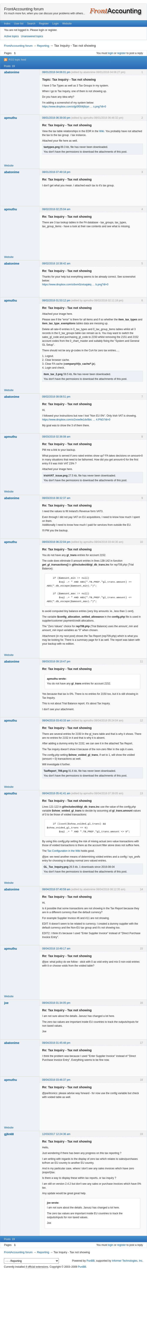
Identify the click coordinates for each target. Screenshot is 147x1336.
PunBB (90, 1260)
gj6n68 (9, 1134)
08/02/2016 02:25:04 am (56, 209)
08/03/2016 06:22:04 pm (56, 541)
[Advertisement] (73, 1302)
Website (67, 23)
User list (18, 23)
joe (6, 1003)
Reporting (43, 45)
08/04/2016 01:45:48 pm (56, 1042)
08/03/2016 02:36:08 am (56, 436)
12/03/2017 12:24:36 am (56, 1134)
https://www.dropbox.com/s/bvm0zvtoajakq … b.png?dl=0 (75, 284)
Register (44, 23)
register (121, 53)
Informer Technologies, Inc (127, 1260)
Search (31, 23)
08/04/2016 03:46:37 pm (56, 1079)
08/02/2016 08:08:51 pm (56, 396)
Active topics (11, 36)
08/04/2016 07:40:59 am (56, 889)
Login (55, 23)
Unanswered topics (32, 36)
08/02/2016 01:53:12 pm (56, 300)
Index (7, 23)
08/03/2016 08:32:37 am (56, 498)
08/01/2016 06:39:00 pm (56, 117)
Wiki (101, 131)
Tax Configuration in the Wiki (63, 850)
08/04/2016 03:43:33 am (56, 720)
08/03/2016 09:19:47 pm (56, 661)
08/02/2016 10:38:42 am (56, 263)
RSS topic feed (17, 59)
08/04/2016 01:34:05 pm (56, 1002)
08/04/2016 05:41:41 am (56, 793)
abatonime (11, 72)
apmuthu (10, 118)
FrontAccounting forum (24, 9)
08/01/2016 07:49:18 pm (56, 172)
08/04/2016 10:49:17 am (56, 948)
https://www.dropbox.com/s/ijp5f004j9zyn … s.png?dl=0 (74, 106)
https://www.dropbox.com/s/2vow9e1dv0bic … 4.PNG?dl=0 (76, 419)
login (110, 53)
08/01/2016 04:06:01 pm (56, 72)
